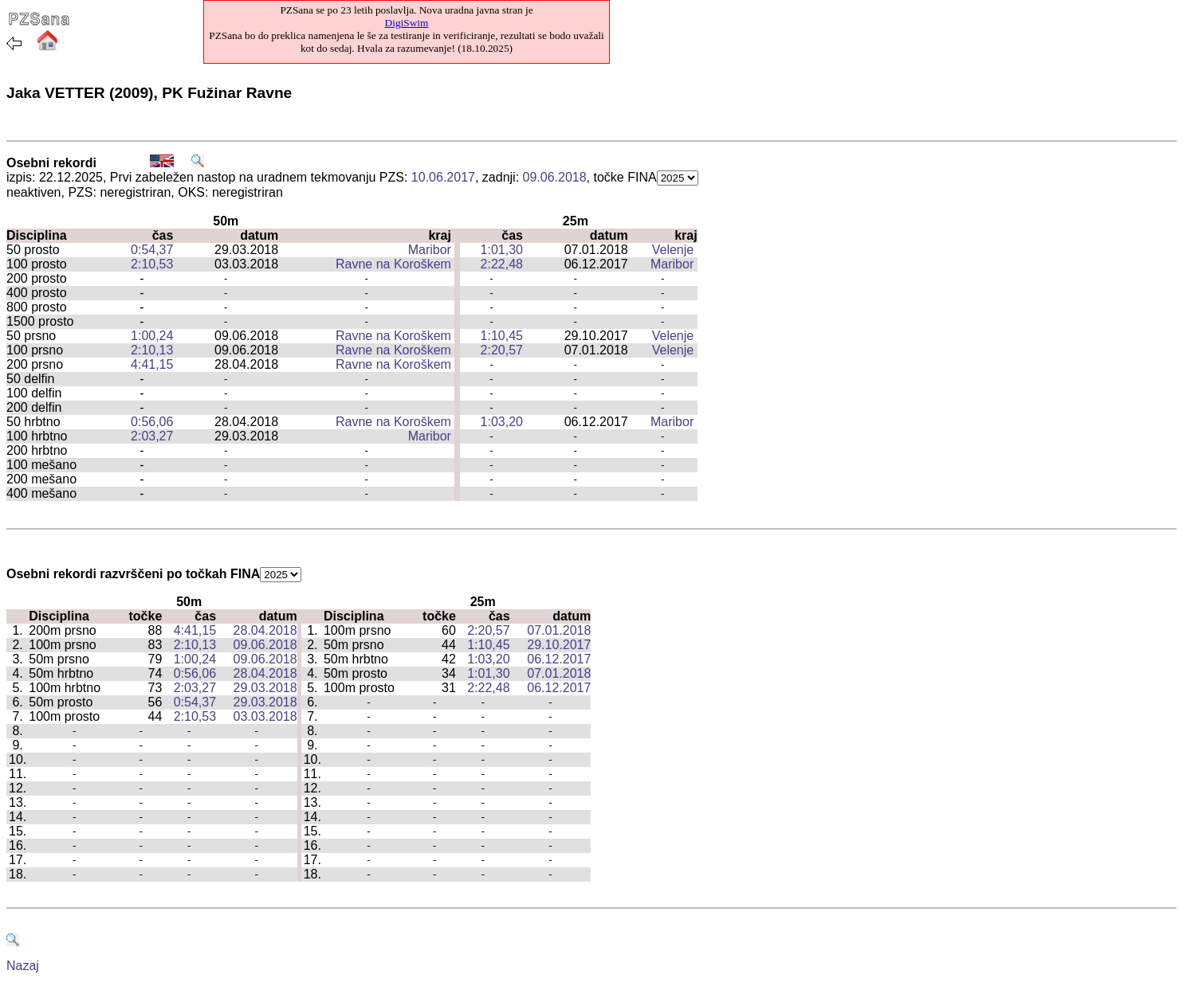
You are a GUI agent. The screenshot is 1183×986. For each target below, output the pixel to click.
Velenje (673, 249)
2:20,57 (502, 350)
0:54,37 (152, 249)
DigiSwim (407, 23)
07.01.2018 (559, 630)
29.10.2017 (559, 644)
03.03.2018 (265, 716)
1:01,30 (502, 249)
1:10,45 (502, 335)
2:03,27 (152, 436)
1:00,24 (152, 335)
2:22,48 (502, 264)
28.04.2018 (265, 630)
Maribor (429, 249)
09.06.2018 (555, 177)
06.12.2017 (559, 659)
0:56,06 (152, 421)
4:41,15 (152, 364)
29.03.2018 (265, 688)
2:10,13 (152, 350)
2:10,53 (152, 264)
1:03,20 (502, 421)
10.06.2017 (443, 177)
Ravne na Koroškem (393, 264)
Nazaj (22, 965)
